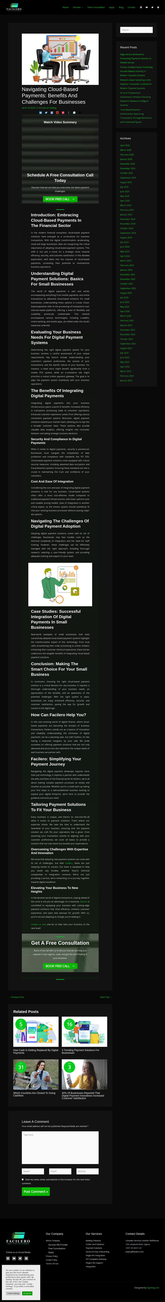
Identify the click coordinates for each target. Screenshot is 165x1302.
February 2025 (127, 217)
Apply (112, 7)
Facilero (68, 863)
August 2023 (126, 300)
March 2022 (125, 379)
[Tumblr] (68, 112)
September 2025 (128, 185)
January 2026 (126, 167)
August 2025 (126, 190)
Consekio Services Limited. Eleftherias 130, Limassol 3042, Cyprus (140, 1245)
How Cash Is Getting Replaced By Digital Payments (32, 1051)
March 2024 (125, 268)
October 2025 (126, 181)
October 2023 (126, 291)
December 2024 (127, 227)
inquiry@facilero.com (135, 1256)
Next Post (106, 997)
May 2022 (124, 369)
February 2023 (127, 328)
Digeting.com (152, 1289)
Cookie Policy (52, 1261)
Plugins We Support (95, 1264)
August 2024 (126, 245)
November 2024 (128, 231)
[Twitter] (152, 7)
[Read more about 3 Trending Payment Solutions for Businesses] (84, 1031)
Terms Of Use (52, 1265)
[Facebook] (52, 112)
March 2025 (125, 213)
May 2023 (124, 314)
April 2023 (125, 319)
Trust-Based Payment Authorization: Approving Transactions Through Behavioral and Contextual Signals (133, 121)
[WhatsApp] (74, 112)
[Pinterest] (63, 112)
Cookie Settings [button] (13, 1293)
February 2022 (127, 383)
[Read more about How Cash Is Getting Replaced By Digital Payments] (36, 1031)
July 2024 (124, 250)
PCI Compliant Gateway (97, 1260)
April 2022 (125, 374)
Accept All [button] (27, 1293)
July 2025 (124, 194)
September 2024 (128, 240)
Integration (91, 1268)
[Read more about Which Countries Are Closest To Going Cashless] (36, 1074)
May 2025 (124, 204)
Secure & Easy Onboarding (98, 1253)
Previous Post (16, 997)
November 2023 (128, 286)
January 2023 (126, 333)
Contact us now (39, 924)
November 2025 (128, 176)
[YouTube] (147, 7)
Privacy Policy (52, 1257)
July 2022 (124, 360)
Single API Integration (96, 1256)
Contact (131, 7)
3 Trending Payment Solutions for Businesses (81, 1051)
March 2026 (125, 158)
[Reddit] (57, 112)
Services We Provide (58, 1245)
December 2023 (127, 282)
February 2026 (127, 162)
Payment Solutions (95, 1249)
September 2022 (128, 351)
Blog (121, 7)
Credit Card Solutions (96, 1245)
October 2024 (126, 236)
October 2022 (126, 346)
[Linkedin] (141, 7)
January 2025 (126, 222)
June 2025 (125, 199)
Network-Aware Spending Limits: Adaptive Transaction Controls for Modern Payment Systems (136, 88)
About (67, 7)
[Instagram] (158, 7)
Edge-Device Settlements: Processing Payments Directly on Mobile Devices (136, 58)
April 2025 (125, 208)
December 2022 (127, 337)
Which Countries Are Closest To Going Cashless (35, 1094)
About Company (53, 1241)
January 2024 (126, 277)
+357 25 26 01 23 (134, 1253)
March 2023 (125, 323)
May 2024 (124, 259)
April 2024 (125, 263)
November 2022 (128, 342)
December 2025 (127, 171)
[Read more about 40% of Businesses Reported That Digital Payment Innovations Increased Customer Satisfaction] (84, 1074)
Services (78, 7)
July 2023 (124, 305)
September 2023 (128, 296)
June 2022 (125, 365)
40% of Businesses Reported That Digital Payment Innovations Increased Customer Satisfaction (83, 1096)
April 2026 (125, 153)
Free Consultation (97, 7)
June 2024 (125, 254)
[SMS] (80, 112)
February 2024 (127, 273)
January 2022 (126, 388)
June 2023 (125, 309)
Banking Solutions (94, 1241)
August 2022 (126, 356)
